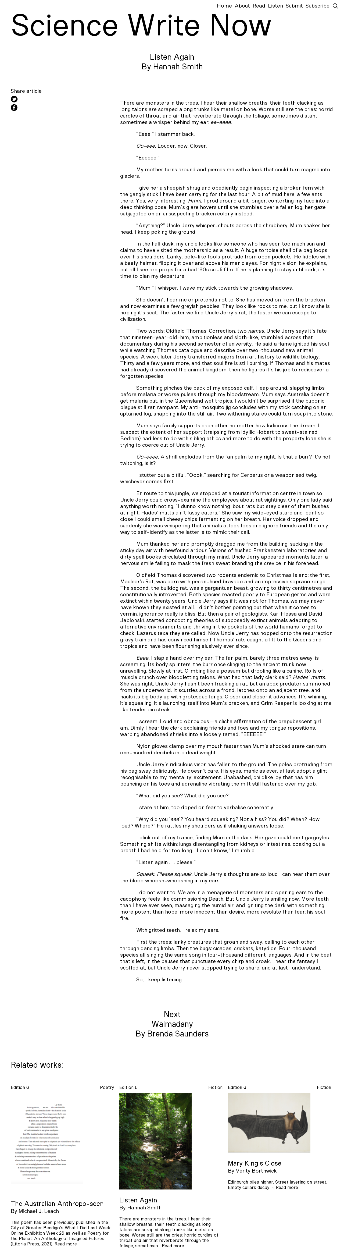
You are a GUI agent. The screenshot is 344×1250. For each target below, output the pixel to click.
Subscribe (317, 6)
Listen (275, 6)
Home (224, 6)
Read (259, 6)
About (242, 6)
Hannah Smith (178, 67)
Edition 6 (20, 1087)
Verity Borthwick (256, 1171)
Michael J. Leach (39, 1211)
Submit (294, 6)
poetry (107, 1087)
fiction (215, 1087)
